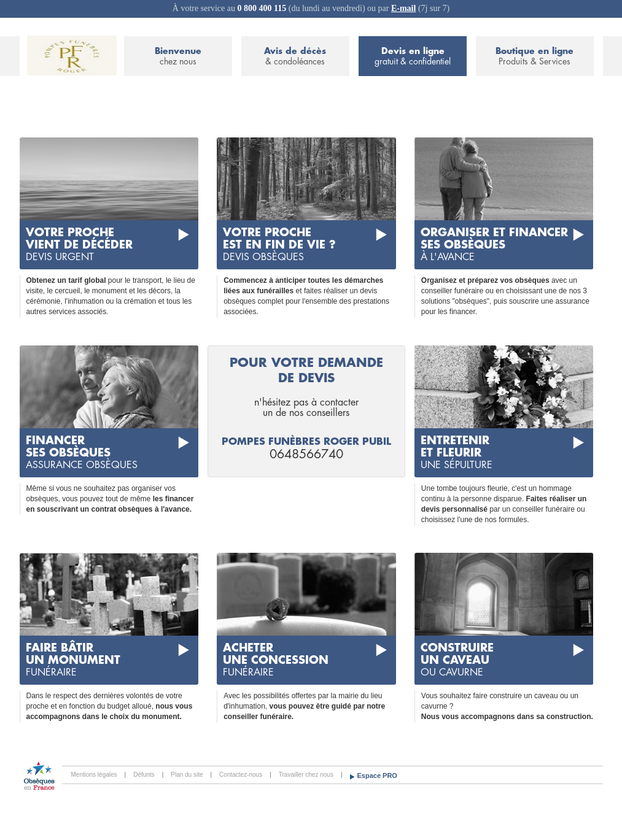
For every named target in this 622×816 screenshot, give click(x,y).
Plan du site (187, 774)
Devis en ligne (413, 57)
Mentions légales (94, 774)
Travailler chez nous (306, 774)
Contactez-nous (240, 774)
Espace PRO (377, 775)
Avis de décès (295, 57)
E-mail (403, 8)
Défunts (143, 774)
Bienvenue (178, 57)
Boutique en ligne (534, 57)
